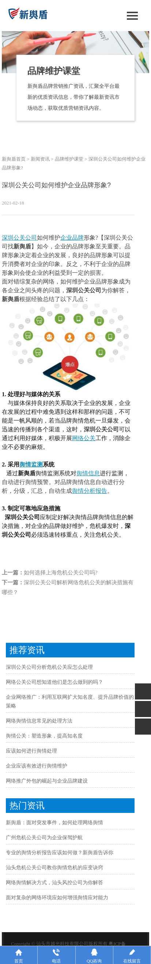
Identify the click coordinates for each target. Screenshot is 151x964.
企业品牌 (72, 238)
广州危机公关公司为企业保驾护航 (44, 837)
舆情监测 (31, 464)
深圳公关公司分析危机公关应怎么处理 (49, 667)
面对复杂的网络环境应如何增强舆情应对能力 (57, 897)
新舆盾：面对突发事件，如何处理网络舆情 (54, 822)
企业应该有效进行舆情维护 (36, 766)
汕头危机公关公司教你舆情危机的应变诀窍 (54, 867)
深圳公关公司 (19, 238)
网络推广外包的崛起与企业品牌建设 (47, 781)
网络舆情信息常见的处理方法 (39, 721)
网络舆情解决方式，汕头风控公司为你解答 (54, 882)
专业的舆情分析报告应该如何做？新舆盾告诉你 (59, 852)
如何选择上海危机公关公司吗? (61, 572)
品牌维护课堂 (69, 159)
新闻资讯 (40, 159)
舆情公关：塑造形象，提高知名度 (44, 736)
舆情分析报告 (89, 491)
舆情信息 (88, 473)
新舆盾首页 (14, 159)
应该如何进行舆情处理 (31, 751)
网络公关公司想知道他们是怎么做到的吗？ (54, 682)
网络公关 (83, 438)
